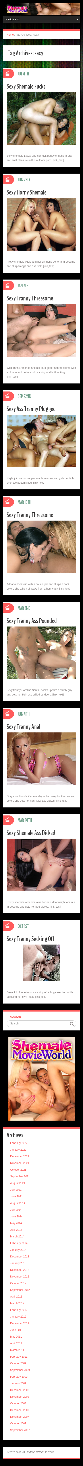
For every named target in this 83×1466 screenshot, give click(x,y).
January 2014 (18, 1249)
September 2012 (20, 1290)
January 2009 (18, 1383)
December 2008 (19, 1390)
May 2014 (16, 1223)
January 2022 (18, 1149)
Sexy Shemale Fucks (26, 86)
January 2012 (18, 1316)
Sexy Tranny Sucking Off (30, 938)
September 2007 (20, 1430)
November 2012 (19, 1276)
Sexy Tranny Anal (23, 726)
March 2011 (17, 1350)
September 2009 (20, 1370)
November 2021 (19, 1163)
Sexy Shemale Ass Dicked (31, 832)
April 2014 (16, 1229)
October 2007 (18, 1423)
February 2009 (18, 1376)
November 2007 (19, 1416)
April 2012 (16, 1296)
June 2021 (16, 1196)
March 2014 (17, 1236)
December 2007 (19, 1410)
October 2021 (18, 1169)
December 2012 (19, 1269)
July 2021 (15, 1189)
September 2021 (20, 1176)
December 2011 (19, 1323)
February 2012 (18, 1310)
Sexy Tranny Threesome (30, 298)
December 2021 (19, 1156)
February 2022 (18, 1143)
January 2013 (18, 1263)
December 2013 (19, 1256)
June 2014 (16, 1216)
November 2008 (19, 1396)
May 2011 (16, 1336)
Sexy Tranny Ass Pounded (32, 620)
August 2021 (17, 1183)
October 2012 (18, 1283)
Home (10, 34)
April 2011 (16, 1343)
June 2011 (16, 1330)
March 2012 (17, 1303)
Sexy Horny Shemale (26, 192)
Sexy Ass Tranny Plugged (31, 409)
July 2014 (15, 1209)
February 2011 (18, 1356)
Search (15, 1017)
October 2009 (18, 1363)
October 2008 (18, 1403)
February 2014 (18, 1243)
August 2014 (17, 1203)
